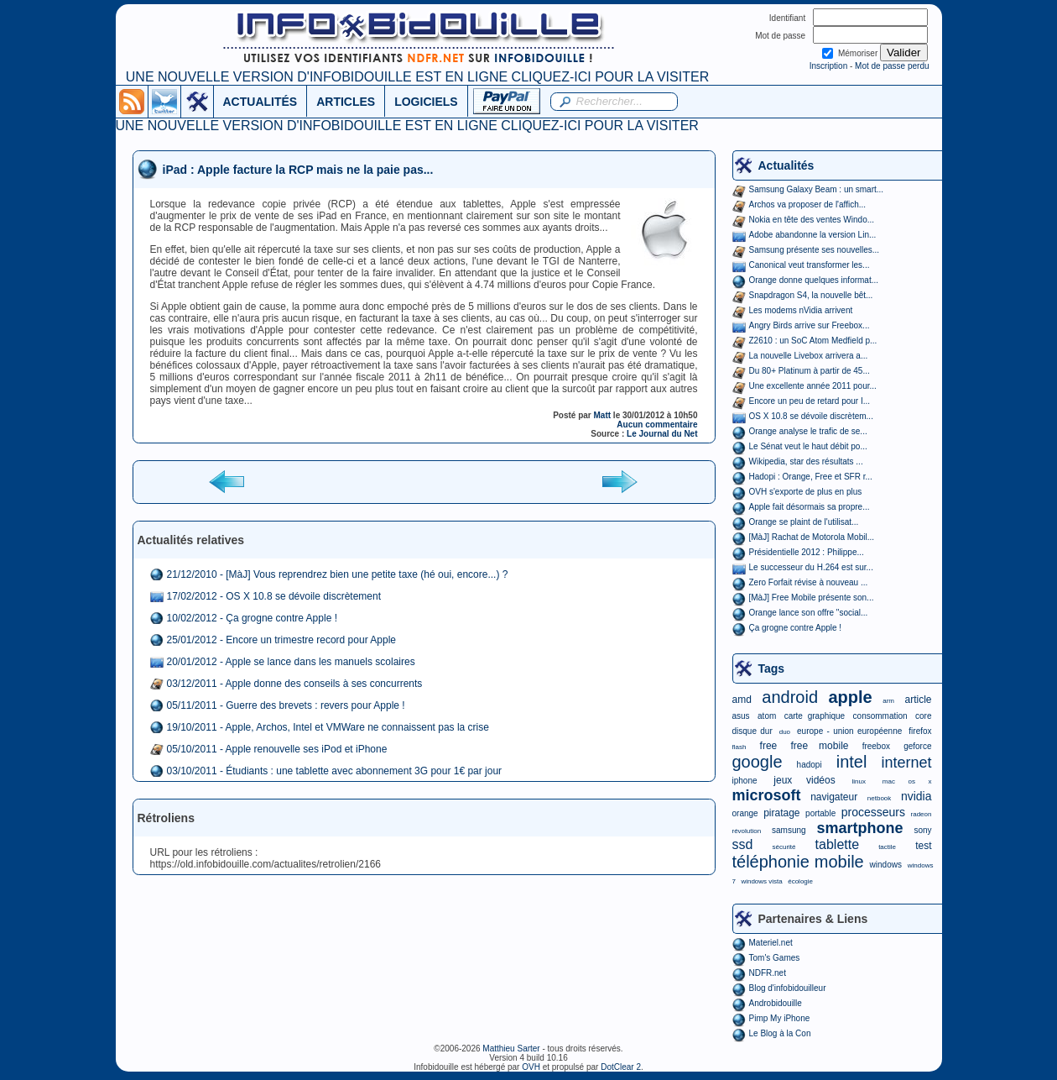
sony (922, 830)
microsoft (766, 795)
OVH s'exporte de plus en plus (805, 491)
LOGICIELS (425, 101)
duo (784, 732)
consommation (880, 716)
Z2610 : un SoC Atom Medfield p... (813, 340)
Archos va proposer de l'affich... (808, 204)
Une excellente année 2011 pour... (813, 386)
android (790, 697)
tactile (887, 847)
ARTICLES (345, 101)
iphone (745, 780)
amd (742, 699)
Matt (603, 415)
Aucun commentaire (657, 424)
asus (741, 716)
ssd (742, 844)
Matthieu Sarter (510, 1048)
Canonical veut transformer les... (809, 265)
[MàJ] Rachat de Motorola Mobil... (812, 537)
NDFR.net (767, 973)
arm (888, 701)
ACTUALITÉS (260, 101)
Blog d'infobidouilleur (787, 988)
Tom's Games (774, 957)
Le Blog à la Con (780, 1033)
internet (906, 762)
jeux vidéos (804, 780)
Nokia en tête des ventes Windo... (812, 219)
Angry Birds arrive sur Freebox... (809, 325)
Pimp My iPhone (779, 1018)
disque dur (752, 731)
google (757, 761)
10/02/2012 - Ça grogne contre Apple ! (252, 618)
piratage (781, 813)
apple (850, 697)
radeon (921, 814)
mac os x (907, 781)
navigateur (833, 797)
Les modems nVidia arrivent (801, 310)
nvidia (916, 796)
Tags (771, 668)
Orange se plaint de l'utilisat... (804, 522)
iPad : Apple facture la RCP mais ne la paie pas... (298, 169)
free (769, 746)
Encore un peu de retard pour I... (810, 401)
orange (745, 813)
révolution (747, 831)
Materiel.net (771, 942)
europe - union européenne (849, 731)
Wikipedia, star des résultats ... (806, 461)
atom (767, 716)
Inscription (829, 66)
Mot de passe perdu (892, 66)
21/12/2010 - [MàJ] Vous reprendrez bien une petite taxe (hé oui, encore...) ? (337, 574)
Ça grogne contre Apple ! (795, 627)
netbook (879, 798)
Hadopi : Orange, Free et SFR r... (810, 476)
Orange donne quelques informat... (814, 280)
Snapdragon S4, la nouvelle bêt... (811, 295)
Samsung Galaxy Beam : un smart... (816, 189)
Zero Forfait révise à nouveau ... (808, 582)
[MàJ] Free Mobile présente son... (811, 597)
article (917, 699)
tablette (837, 844)
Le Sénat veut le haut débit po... (808, 446)
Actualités (786, 165)
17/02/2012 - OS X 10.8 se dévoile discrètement (274, 596)
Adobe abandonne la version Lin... (813, 234)
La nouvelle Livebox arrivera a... (808, 355)
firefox (920, 731)
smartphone (859, 828)
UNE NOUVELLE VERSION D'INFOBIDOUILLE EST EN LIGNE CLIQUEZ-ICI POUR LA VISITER (417, 77)
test (923, 846)
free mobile (819, 746)
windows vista (761, 881)
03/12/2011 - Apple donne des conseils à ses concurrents (295, 683)
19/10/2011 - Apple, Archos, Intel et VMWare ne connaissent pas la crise (328, 727)
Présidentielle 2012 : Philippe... (806, 552)
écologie (800, 881)
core (923, 716)
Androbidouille (775, 1003)
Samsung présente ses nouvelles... (814, 249)
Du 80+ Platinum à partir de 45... (809, 370)
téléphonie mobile (798, 861)
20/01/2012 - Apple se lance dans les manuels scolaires (291, 662)
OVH (531, 1067)
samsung (789, 830)
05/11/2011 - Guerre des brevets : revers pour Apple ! (286, 705)
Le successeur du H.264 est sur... (811, 567)
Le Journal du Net (662, 433)
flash (739, 747)
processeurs (873, 812)
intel (851, 761)
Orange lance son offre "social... (808, 612)
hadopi (809, 764)
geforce (917, 746)
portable (820, 813)
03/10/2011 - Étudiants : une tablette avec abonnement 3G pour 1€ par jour (334, 771)
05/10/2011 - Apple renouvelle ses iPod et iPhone (277, 749)
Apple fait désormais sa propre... (809, 506)
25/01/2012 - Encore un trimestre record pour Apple (282, 640)
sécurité (783, 847)
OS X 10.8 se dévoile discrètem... (811, 416)
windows (886, 864)
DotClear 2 (621, 1067)
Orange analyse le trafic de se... (808, 431)
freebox (876, 746)
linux (859, 781)
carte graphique (814, 716)
